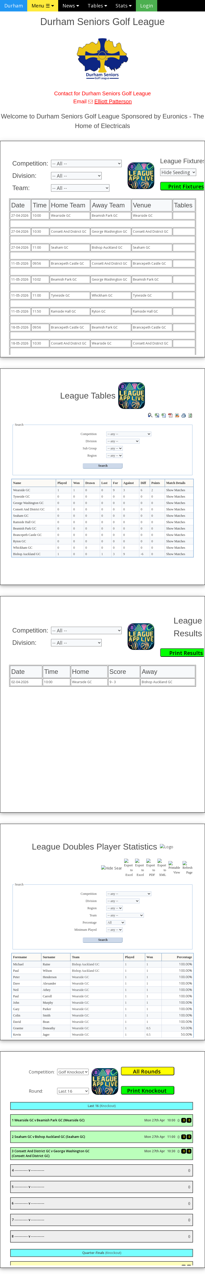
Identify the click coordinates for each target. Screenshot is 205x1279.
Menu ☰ (42, 5)
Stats (124, 5)
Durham (13, 5)
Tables (97, 5)
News (70, 5)
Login (146, 5)
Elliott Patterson (113, 101)
